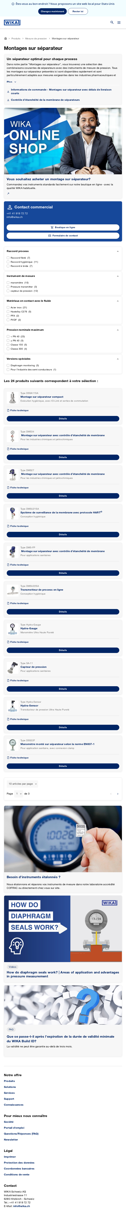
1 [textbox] (17, 777)
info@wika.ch (15, 200)
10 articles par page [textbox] (21, 767)
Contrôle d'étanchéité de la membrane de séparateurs (45, 83)
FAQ (11, 1013)
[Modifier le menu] (119, 6)
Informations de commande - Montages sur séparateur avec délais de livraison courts (61, 75)
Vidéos (12, 950)
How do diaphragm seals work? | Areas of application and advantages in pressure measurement (63, 958)
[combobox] (22, 767)
